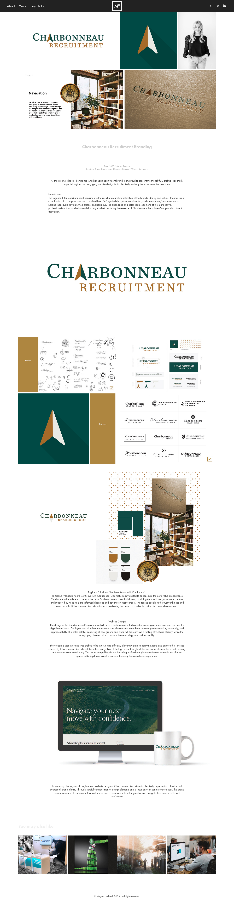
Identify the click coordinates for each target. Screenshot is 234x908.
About (11, 6)
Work (22, 6)
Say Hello (37, 6)
